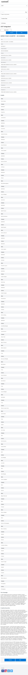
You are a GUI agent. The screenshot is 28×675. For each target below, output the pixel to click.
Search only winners (5, 14)
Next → (22, 32)
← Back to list (5, 30)
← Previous (11, 32)
